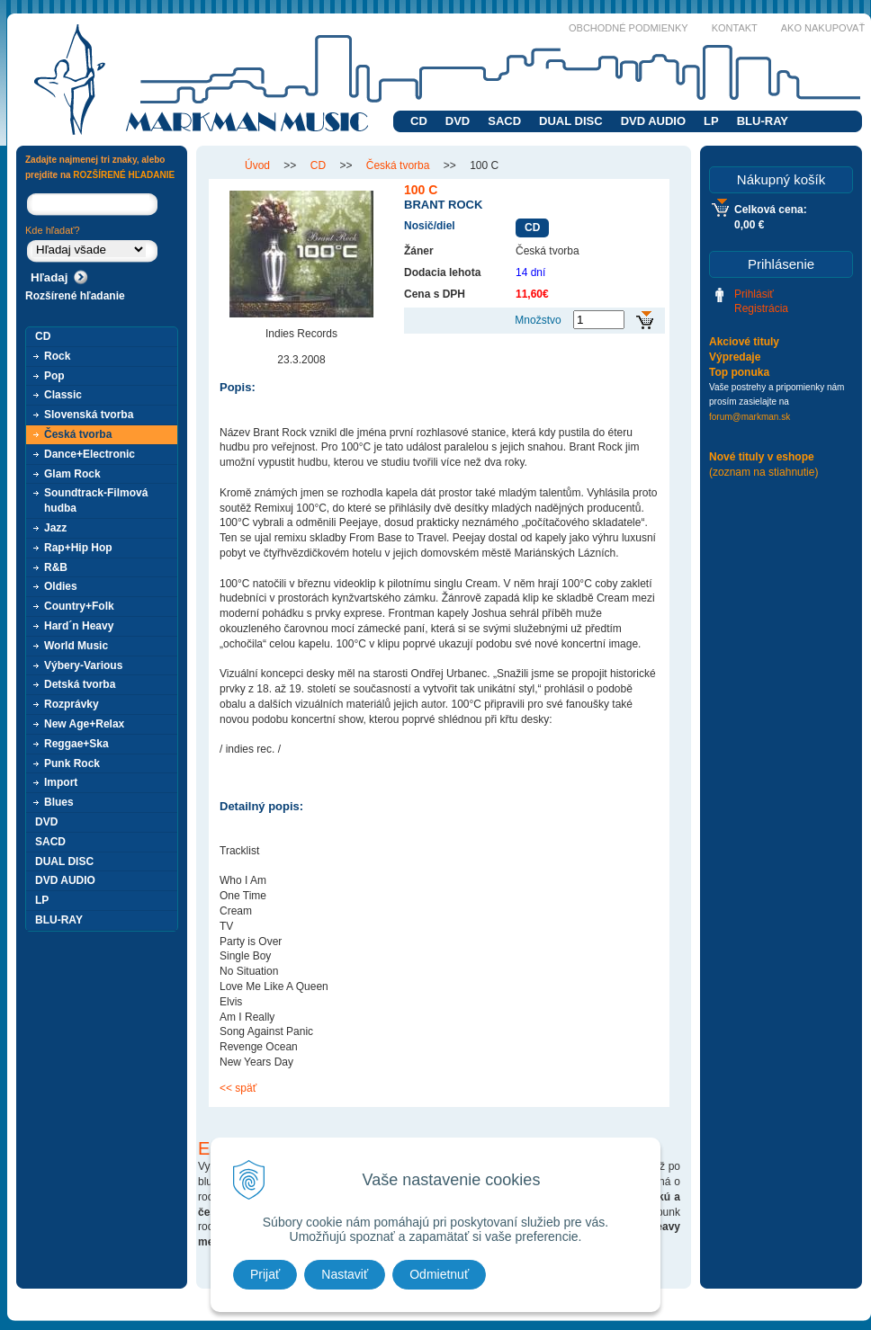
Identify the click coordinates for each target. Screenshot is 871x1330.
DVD (457, 121)
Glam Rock (72, 474)
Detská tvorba (79, 684)
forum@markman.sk (749, 417)
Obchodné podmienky (628, 27)
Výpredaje (734, 357)
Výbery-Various (83, 665)
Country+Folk (79, 606)
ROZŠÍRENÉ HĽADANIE (124, 175)
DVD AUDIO (653, 121)
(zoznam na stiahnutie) (763, 472)
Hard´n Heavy (78, 626)
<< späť (238, 1088)
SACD (504, 121)
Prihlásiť (754, 294)
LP (711, 121)
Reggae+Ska (76, 743)
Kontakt (735, 27)
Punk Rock (72, 763)
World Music (76, 645)
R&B (55, 567)
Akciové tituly (744, 341)
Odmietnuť (439, 1274)
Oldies (60, 586)
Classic (63, 394)
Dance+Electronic (89, 454)
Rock (57, 356)
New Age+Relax (84, 724)
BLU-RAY (762, 121)
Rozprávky (71, 704)
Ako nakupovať (823, 27)
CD (418, 121)
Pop (54, 376)
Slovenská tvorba (88, 414)
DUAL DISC (571, 121)
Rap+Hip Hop (78, 547)
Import (60, 782)
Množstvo (538, 320)
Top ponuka (739, 372)
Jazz (55, 528)
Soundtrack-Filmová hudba (96, 500)
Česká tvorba (78, 434)
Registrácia (761, 308)
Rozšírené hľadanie (75, 296)
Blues (59, 802)
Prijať (265, 1274)
